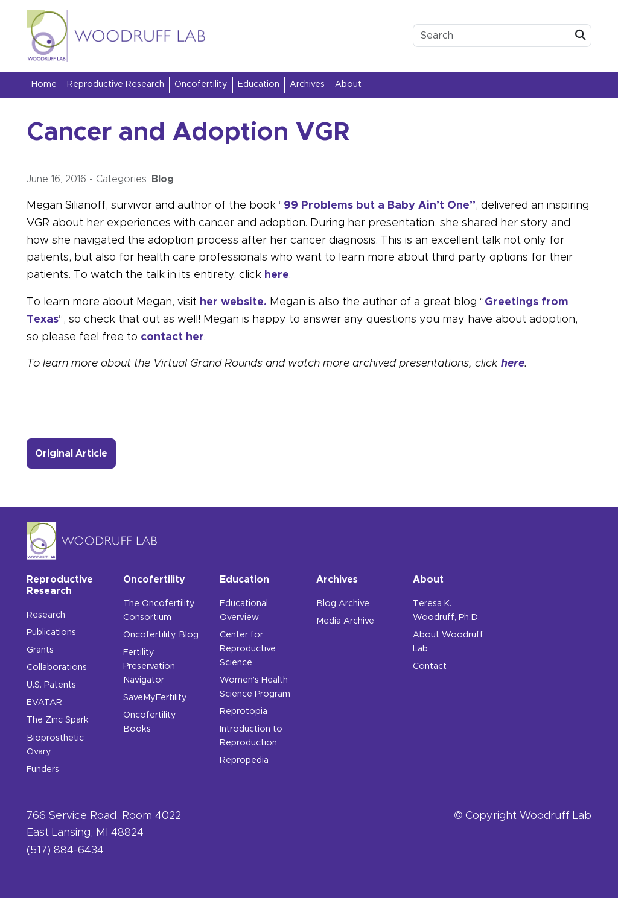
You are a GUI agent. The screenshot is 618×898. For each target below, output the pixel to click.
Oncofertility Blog (161, 635)
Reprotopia (243, 711)
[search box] (492, 35)
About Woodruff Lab (448, 642)
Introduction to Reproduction (251, 736)
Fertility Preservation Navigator (149, 666)
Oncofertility (201, 84)
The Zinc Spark (58, 720)
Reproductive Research (115, 84)
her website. (233, 302)
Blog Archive (342, 603)
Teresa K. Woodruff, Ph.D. (446, 610)
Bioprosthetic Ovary (55, 745)
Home (44, 84)
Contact (430, 666)
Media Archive (345, 621)
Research (46, 615)
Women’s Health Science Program (255, 687)
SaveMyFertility (155, 698)
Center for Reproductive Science (248, 649)
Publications (51, 632)
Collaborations (57, 667)
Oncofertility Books (149, 722)
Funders (43, 769)
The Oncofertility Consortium (159, 610)
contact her (172, 337)
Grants (40, 650)
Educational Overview (244, 610)
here (276, 275)
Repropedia (244, 760)
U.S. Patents (51, 685)
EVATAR (44, 702)
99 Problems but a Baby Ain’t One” (380, 205)
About (348, 84)
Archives (307, 84)
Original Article (75, 452)
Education (258, 84)
